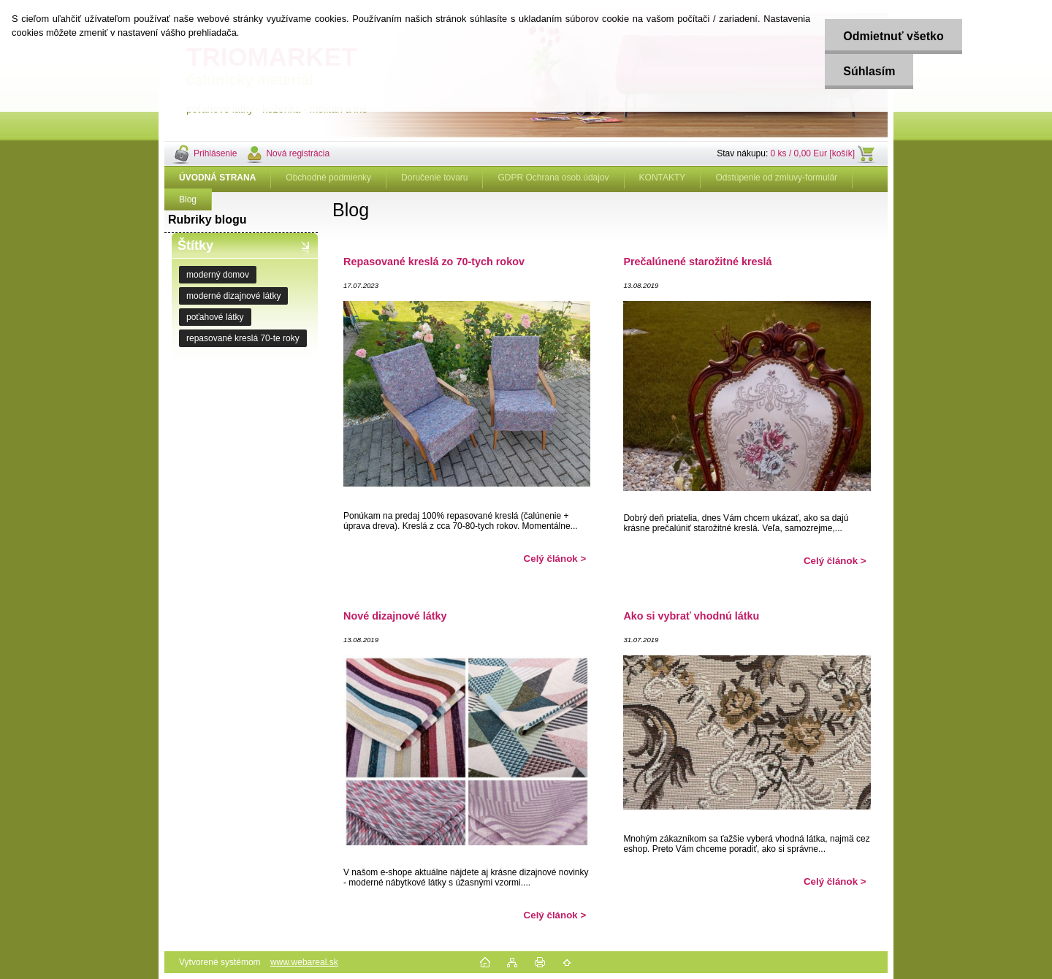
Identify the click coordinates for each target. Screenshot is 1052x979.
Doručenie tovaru (434, 177)
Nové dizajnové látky (395, 616)
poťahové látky (215, 317)
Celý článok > (555, 558)
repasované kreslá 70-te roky (243, 338)
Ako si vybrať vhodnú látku (691, 616)
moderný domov (217, 275)
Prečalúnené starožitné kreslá (697, 261)
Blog (188, 199)
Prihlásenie (215, 153)
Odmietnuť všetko (893, 36)
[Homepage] (217, 177)
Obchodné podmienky (328, 177)
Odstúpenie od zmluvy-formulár (776, 177)
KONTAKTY (662, 177)
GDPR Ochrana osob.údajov (553, 177)
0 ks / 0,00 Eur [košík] (813, 153)
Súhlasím (869, 71)
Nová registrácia (297, 153)
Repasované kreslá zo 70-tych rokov (434, 261)
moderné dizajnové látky (233, 296)
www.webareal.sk (304, 962)
